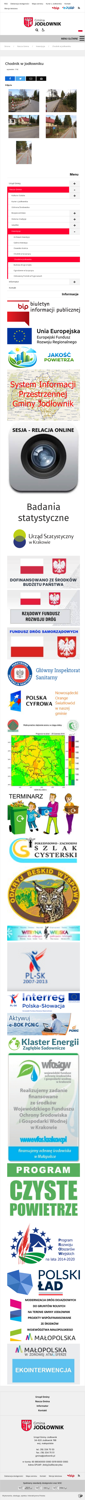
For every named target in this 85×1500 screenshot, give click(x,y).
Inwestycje (16, 231)
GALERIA (15, 225)
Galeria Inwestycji (20, 243)
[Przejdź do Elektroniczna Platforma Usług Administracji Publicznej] (68, 8)
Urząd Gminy (15, 183)
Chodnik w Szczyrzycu (22, 254)
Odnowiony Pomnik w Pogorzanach (28, 276)
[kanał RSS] (79, 8)
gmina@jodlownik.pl (45, 1456)
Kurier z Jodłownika (54, 4)
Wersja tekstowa (10, 8)
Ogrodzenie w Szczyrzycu (24, 270)
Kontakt (67, 4)
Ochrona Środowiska (20, 207)
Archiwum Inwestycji (22, 237)
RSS (6, 4)
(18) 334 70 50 (47, 1449)
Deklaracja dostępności (19, 4)
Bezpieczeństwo (19, 213)
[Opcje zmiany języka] (80, 30)
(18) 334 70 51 (47, 1452)
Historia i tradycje (19, 219)
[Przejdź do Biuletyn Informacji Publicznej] (55, 8)
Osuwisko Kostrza (21, 248)
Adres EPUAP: (35, 1465)
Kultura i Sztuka (18, 195)
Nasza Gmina (15, 189)
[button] (43, 30)
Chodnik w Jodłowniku (23, 259)
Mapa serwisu (37, 4)
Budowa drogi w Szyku (23, 265)
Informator (14, 281)
